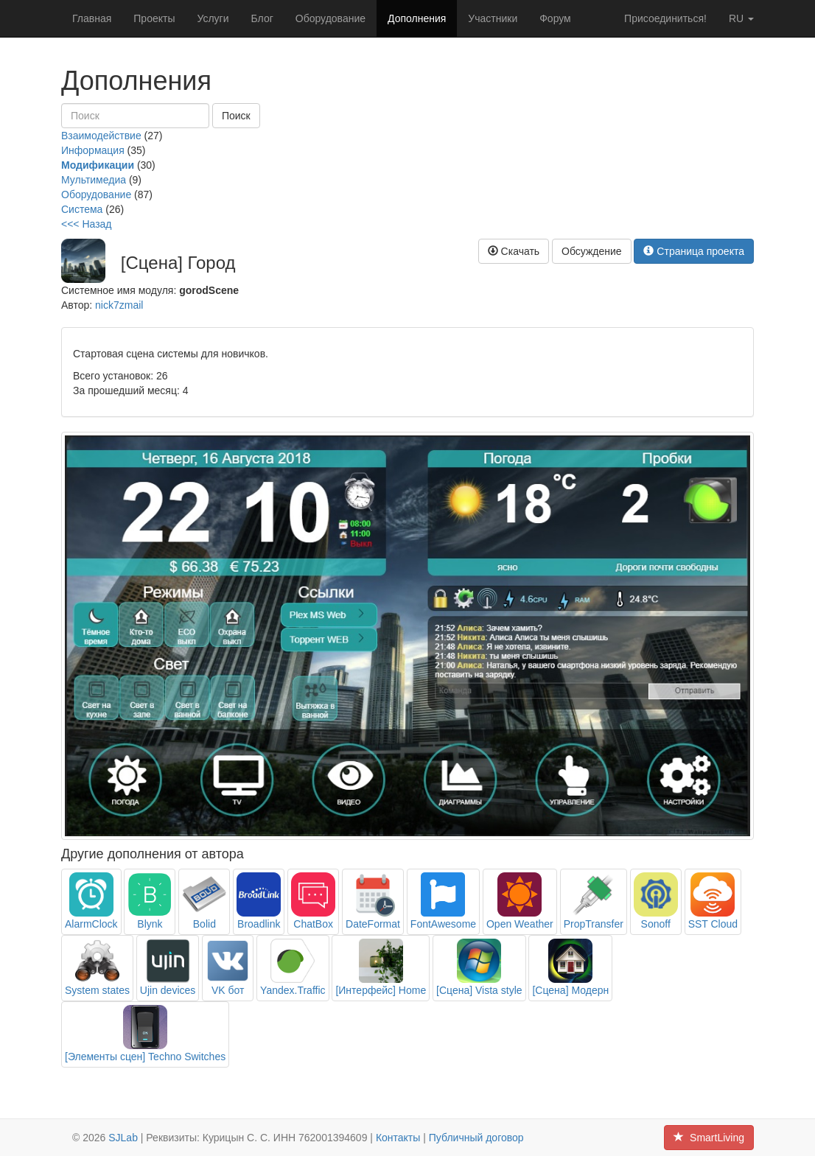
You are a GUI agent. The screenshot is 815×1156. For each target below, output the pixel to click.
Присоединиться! (665, 18)
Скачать (513, 251)
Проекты (154, 18)
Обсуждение (592, 251)
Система (81, 209)
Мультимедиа (93, 180)
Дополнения (417, 18)
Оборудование (330, 18)
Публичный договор (476, 1137)
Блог (262, 18)
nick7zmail (119, 305)
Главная (91, 18)
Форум (555, 18)
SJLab (123, 1137)
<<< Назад (86, 224)
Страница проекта (693, 251)
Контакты (398, 1137)
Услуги (212, 18)
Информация (93, 150)
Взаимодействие (101, 135)
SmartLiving (709, 1137)
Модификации (97, 165)
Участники (492, 18)
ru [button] (741, 18)
